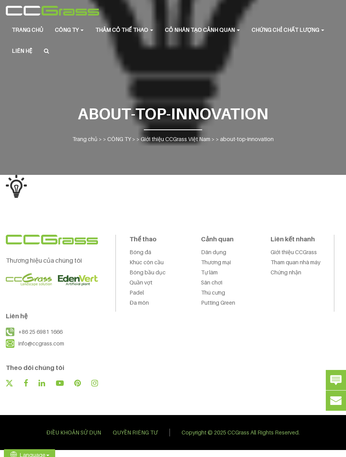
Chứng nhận (286, 272)
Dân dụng (213, 252)
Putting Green (218, 302)
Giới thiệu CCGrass (294, 252)
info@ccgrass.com (41, 343)
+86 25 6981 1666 (40, 331)
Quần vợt (140, 282)
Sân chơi (211, 282)
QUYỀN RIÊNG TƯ (135, 432)
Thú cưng (213, 292)
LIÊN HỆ (22, 50)
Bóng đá (140, 252)
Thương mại (216, 262)
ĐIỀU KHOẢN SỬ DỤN (73, 432)
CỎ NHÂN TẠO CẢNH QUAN (202, 29)
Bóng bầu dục (147, 272)
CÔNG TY (69, 29)
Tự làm (209, 272)
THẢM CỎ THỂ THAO (124, 29)
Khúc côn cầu (146, 262)
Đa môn (139, 302)
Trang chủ (27, 29)
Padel (136, 292)
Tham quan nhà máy (295, 262)
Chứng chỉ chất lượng (288, 29)
